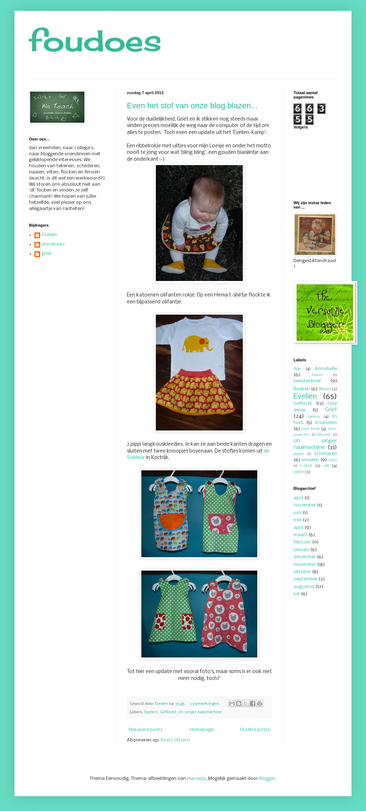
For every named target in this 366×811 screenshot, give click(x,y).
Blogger (267, 778)
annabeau (53, 244)
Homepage (201, 729)
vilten (299, 472)
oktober (302, 572)
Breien (325, 389)
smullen (310, 460)
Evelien (151, 712)
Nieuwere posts (146, 729)
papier (299, 454)
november (305, 505)
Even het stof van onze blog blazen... (192, 105)
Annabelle (326, 368)
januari (301, 549)
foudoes (95, 40)
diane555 (196, 778)
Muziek (324, 435)
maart (300, 535)
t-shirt (306, 466)
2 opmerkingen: (205, 704)
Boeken (302, 389)
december (305, 557)
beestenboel (307, 381)
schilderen (325, 453)
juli (297, 594)
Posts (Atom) (175, 740)
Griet (331, 410)
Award (317, 375)
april (298, 498)
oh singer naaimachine (200, 712)
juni (297, 512)
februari (302, 542)
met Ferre (310, 429)
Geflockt (168, 712)
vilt (326, 466)
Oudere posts (255, 729)
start (332, 460)
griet (46, 253)
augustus (304, 586)
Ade (297, 369)
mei (297, 520)
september (305, 579)
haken (314, 417)
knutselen (326, 422)
